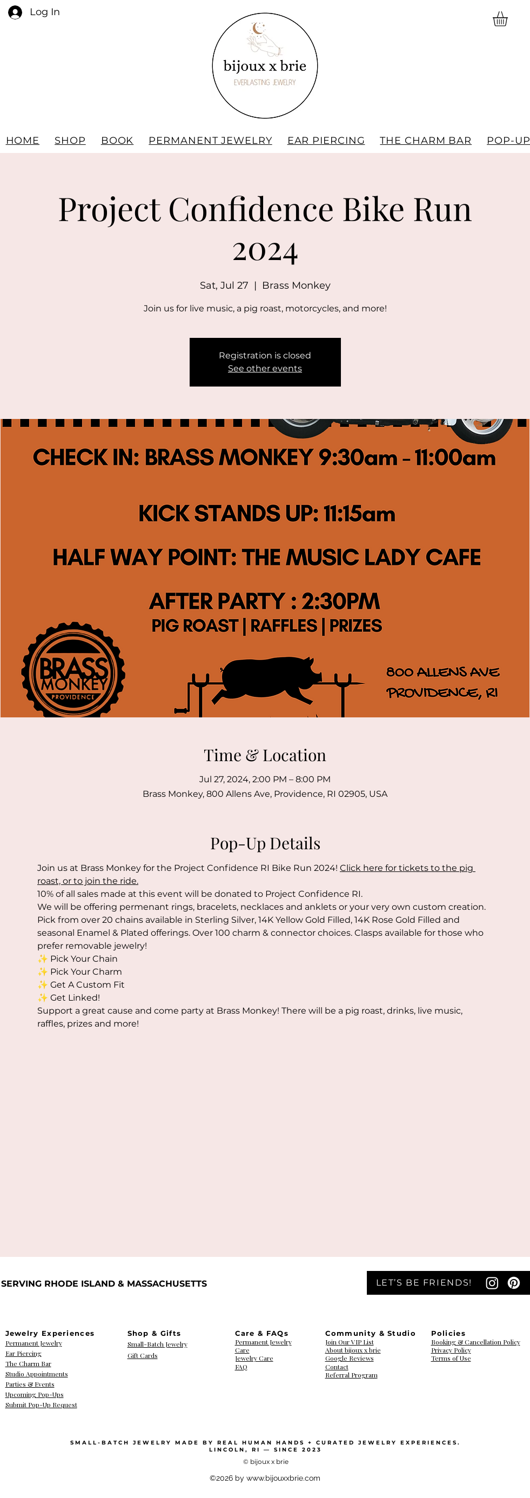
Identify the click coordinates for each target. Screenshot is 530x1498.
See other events (265, 368)
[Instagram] (492, 1283)
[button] (509, 18)
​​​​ (451, 1350)
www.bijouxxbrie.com (283, 1478)
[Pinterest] (514, 1283)
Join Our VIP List (349, 1341)
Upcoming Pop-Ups (34, 1394)
